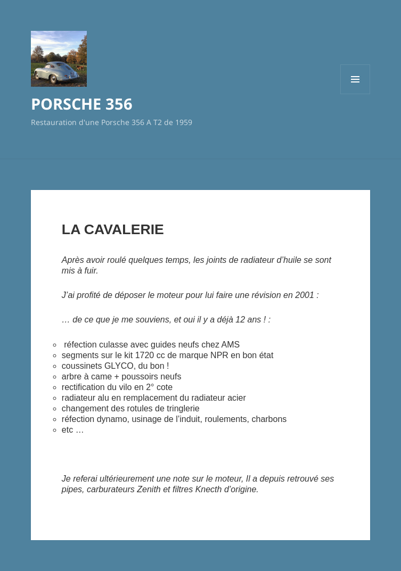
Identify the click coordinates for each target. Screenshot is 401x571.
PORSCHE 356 (82, 103)
